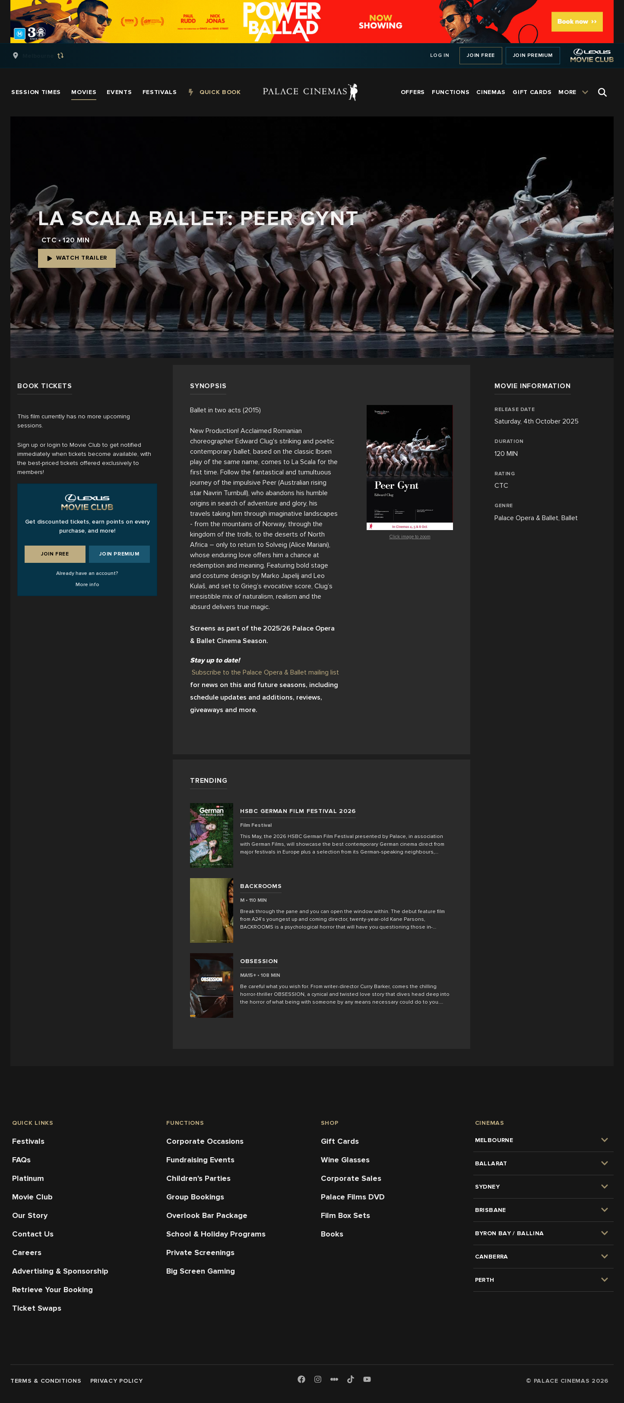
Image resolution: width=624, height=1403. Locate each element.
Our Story (30, 1215)
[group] (47, 56)
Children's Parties (198, 1178)
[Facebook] (301, 1379)
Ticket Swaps (36, 1308)
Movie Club (32, 1197)
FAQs (21, 1159)
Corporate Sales (351, 1178)
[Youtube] (367, 1379)
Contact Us (33, 1234)
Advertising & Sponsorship (60, 1271)
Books (332, 1234)
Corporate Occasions (205, 1141)
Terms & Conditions (46, 1380)
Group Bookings (195, 1197)
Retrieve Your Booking (52, 1289)
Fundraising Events (200, 1159)
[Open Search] (602, 92)
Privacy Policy (116, 1380)
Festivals (28, 1141)
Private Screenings (200, 1252)
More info (87, 584)
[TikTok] (351, 1379)
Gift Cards (340, 1141)
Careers (26, 1252)
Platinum (28, 1178)
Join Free (480, 55)
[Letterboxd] (334, 1379)
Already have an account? (87, 573)
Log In (440, 55)
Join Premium (533, 55)
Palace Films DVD (353, 1197)
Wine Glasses (345, 1159)
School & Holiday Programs (216, 1234)
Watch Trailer (77, 257)
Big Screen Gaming (200, 1271)
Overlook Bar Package (206, 1215)
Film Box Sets (345, 1215)
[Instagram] (318, 1379)
